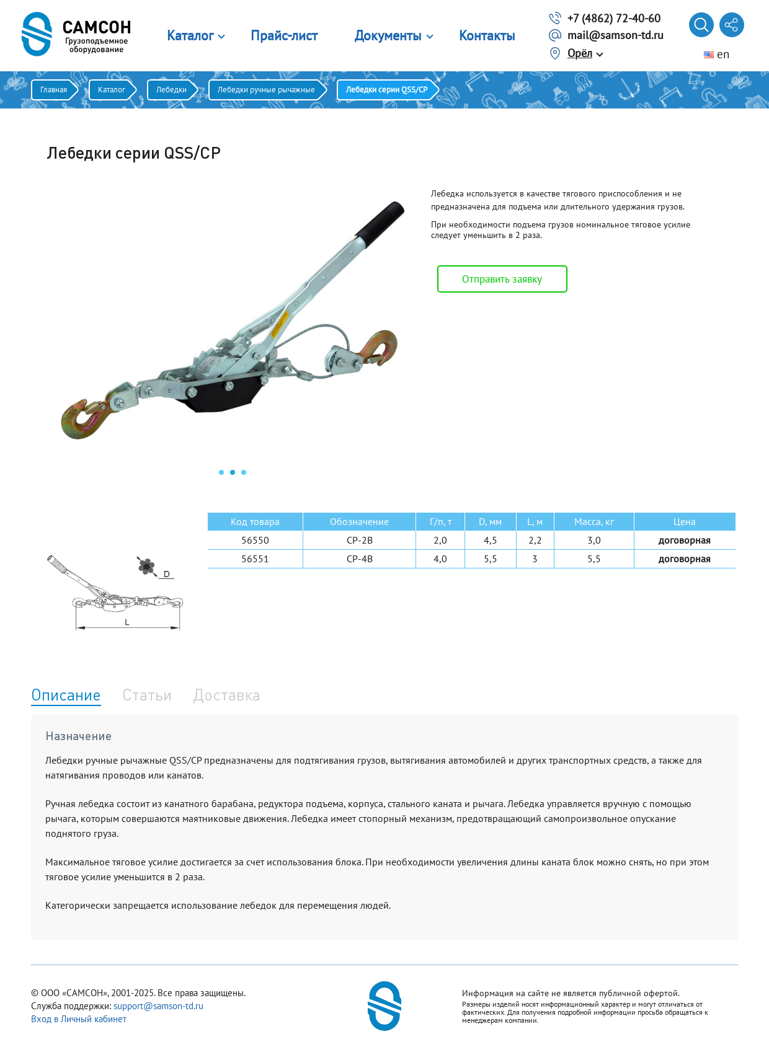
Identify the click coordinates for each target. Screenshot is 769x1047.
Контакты (487, 35)
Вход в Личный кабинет (79, 1019)
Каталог (190, 35)
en (716, 53)
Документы (388, 35)
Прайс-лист (284, 35)
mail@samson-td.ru (615, 35)
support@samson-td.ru (158, 1006)
